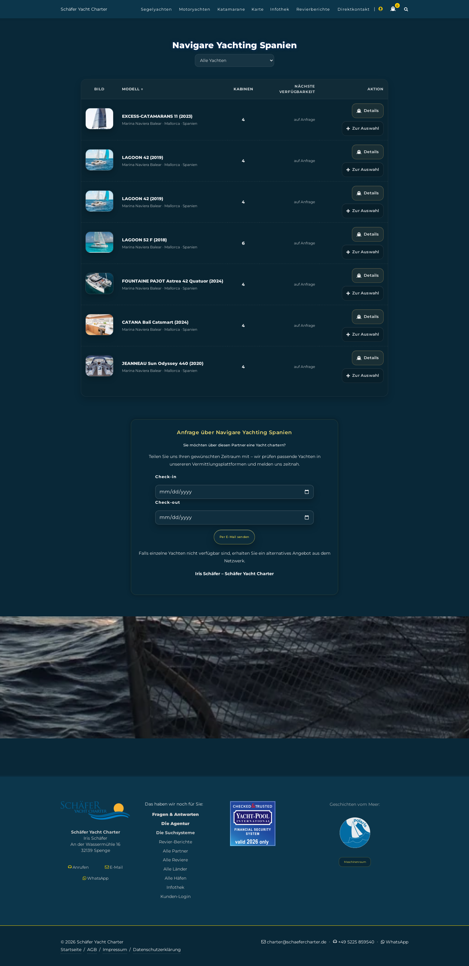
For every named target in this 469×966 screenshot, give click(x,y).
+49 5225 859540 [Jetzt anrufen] (353, 942)
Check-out (167, 502)
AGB (92, 949)
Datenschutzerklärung (157, 949)
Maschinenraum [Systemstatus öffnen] (354, 861)
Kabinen (243, 89)
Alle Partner (175, 851)
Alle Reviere (175, 860)
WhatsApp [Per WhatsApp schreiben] (96, 878)
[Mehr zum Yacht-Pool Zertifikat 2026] (253, 823)
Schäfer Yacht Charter (84, 9)
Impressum (115, 949)
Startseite (71, 949)
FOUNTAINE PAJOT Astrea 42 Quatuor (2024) (172, 281)
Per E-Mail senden (234, 537)
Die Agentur (175, 823)
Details (367, 110)
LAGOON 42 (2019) (142, 157)
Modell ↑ (132, 89)
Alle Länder (175, 869)
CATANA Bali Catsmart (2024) (155, 322)
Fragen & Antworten (175, 814)
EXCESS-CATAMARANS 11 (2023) (157, 116)
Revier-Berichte (175, 842)
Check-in (166, 476)
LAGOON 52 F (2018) (144, 240)
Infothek (175, 887)
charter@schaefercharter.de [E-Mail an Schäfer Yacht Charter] (293, 942)
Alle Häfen (175, 878)
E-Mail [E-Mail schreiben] (114, 867)
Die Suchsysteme (175, 832)
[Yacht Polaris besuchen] (355, 832)
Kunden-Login (175, 896)
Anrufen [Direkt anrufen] (78, 867)
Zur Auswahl (362, 128)
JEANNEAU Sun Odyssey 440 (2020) (162, 363)
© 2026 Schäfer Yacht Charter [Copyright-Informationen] (92, 942)
